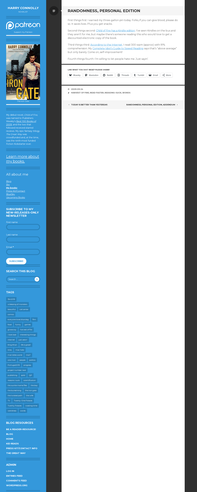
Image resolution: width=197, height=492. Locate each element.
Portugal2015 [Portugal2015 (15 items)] (14, 365)
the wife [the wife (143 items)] (29, 395)
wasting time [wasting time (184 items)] (31, 405)
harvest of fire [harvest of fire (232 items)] (26, 329)
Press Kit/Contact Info (21, 448)
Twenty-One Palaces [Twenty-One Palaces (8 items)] (23, 400)
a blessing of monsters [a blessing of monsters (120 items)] (17, 304)
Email (10, 247)
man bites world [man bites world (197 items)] (15, 355)
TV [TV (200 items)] (9, 400)
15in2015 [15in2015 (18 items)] (11, 299)
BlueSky (10, 194)
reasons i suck (113, 93)
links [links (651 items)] (10, 350)
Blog (8, 181)
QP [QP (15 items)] (30, 375)
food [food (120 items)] (10, 324)
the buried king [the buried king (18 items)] (14, 390)
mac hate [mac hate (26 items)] (20, 350)
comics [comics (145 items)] (11, 314)
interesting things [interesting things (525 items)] (28, 334)
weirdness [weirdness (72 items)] (12, 411)
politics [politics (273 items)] (32, 360)
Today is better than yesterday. (88, 105)
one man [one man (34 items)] (12, 360)
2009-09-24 (77, 89)
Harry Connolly (23, 8)
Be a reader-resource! (21, 429)
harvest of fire (80, 93)
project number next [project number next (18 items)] (17, 370)
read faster (97, 93)
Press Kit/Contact (15, 191)
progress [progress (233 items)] (27, 365)
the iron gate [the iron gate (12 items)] (30, 390)
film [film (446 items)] (34, 319)
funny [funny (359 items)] (18, 324)
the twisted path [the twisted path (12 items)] (15, 395)
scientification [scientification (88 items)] (30, 380)
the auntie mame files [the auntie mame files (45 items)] (17, 385)
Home (9, 438)
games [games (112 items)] (28, 324)
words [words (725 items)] (23, 411)
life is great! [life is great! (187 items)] (26, 345)
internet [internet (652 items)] (11, 340)
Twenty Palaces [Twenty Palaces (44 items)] (15, 405)
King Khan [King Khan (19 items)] (12, 345)
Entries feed (14, 475)
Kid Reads (12, 443)
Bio (8, 184)
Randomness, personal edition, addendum (152, 105)
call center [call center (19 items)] (24, 309)
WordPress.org (16, 485)
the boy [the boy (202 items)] (34, 385)
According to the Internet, (106, 44)
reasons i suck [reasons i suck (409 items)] (14, 380)
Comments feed (16, 480)
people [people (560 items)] (22, 360)
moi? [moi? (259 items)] (28, 355)
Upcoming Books (15, 197)
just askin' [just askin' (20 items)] (23, 340)
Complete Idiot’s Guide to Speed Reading (117, 48)
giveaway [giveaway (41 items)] (12, 329)
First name (12, 222)
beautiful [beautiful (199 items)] (12, 309)
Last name (12, 234)
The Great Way (16, 453)
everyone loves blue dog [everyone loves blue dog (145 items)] (18, 319)
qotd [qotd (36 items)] (23, 375)
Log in (10, 471)
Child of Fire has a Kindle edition (115, 30)
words (126, 93)
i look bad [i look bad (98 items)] (12, 334)
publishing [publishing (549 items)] (12, 375)
